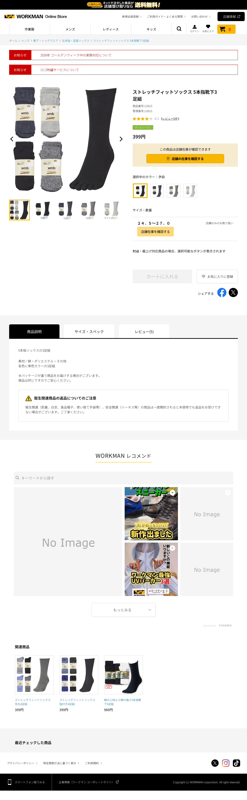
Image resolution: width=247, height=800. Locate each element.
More (123, 610)
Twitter (215, 763)
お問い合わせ (199, 16)
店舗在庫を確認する (155, 231)
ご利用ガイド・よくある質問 (165, 16)
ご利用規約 (92, 763)
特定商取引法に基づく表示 (59, 763)
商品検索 (179, 29)
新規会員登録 (130, 16)
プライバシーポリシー (20, 763)
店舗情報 (229, 16)
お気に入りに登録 (220, 276)
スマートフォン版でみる (30, 782)
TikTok (236, 763)
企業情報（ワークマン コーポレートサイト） (86, 782)
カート (226, 29)
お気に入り (208, 28)
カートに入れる (162, 276)
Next (120, 139)
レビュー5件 (170, 119)
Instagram (225, 763)
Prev (12, 139)
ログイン (194, 28)
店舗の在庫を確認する (188, 158)
